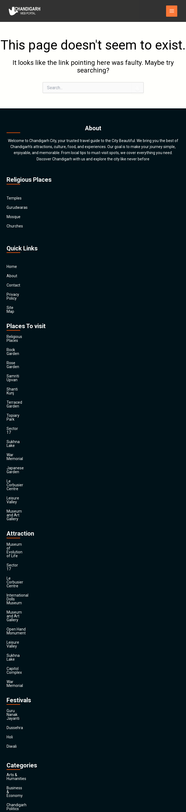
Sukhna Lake (18, 403)
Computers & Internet (25, 678)
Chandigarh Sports (23, 669)
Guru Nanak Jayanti (23, 584)
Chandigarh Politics (23, 659)
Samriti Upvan (19, 357)
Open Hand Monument (26, 522)
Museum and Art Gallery (27, 450)
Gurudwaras (17, 207)
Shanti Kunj (16, 366)
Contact (13, 285)
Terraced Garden (21, 375)
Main (11, 780)
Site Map (14, 304)
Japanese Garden (22, 422)
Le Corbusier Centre (24, 431)
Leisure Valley (18, 440)
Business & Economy (24, 650)
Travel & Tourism (21, 771)
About (12, 276)
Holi (10, 603)
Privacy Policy (18, 294)
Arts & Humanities (22, 641)
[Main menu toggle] (171, 11)
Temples (14, 198)
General (13, 715)
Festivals (14, 762)
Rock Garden (17, 338)
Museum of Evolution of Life (31, 475)
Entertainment (19, 697)
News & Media (19, 734)
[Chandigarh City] (25, 11)
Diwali (12, 612)
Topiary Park (17, 385)
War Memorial (19, 413)
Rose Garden (18, 347)
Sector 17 (15, 394)
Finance (13, 706)
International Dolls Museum (30, 503)
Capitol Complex (21, 550)
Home (12, 266)
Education (15, 687)
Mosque (13, 217)
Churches (15, 226)
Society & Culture (21, 752)
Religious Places (20, 329)
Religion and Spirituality (27, 743)
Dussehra (15, 593)
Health (12, 725)
